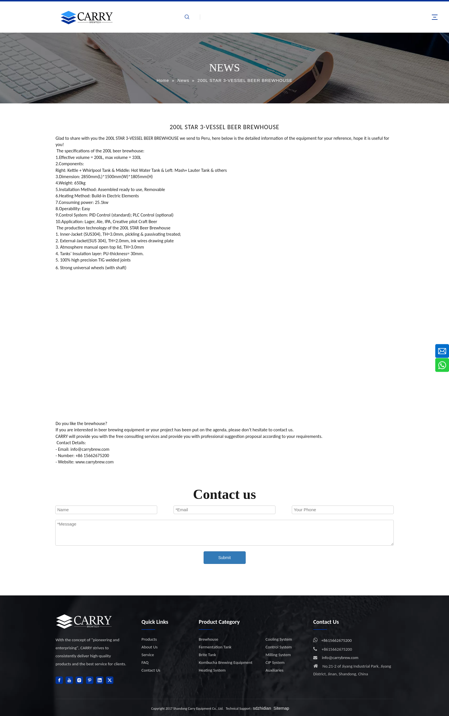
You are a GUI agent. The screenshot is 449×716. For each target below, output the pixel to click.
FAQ (145, 662)
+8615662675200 (336, 640)
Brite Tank (207, 654)
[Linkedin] (99, 680)
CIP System (274, 662)
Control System (278, 647)
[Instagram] (79, 680)
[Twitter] (109, 680)
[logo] (84, 621)
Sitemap (281, 708)
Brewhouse (208, 639)
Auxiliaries (274, 670)
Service (147, 654)
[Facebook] (59, 680)
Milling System (278, 654)
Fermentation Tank (215, 647)
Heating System (212, 670)
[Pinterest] (89, 680)
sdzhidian (262, 708)
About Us (149, 647)
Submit (224, 557)
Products (149, 639)
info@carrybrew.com (340, 657)
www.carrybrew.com (94, 461)
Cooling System (278, 639)
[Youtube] (69, 680)
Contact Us (150, 670)
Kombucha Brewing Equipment (225, 662)
